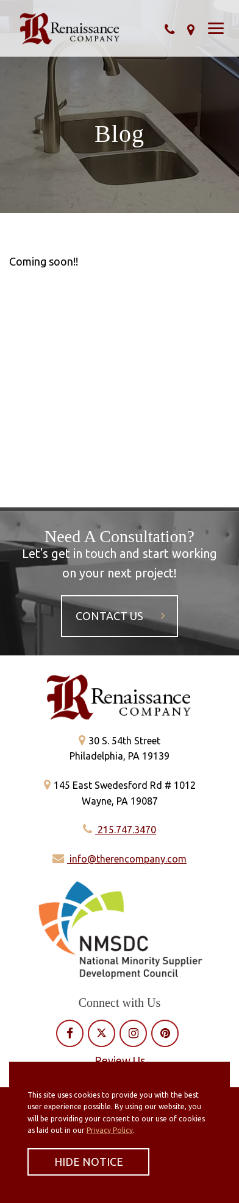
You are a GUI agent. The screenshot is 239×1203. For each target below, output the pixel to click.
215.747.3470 (119, 829)
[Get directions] (190, 29)
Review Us (120, 1060)
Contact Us (120, 616)
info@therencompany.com (119, 858)
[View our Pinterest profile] (165, 1033)
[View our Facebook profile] (69, 1033)
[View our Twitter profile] (101, 1033)
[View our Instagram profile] (133, 1033)
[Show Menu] (216, 28)
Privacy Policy (110, 1130)
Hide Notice (88, 1161)
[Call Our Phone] (170, 29)
